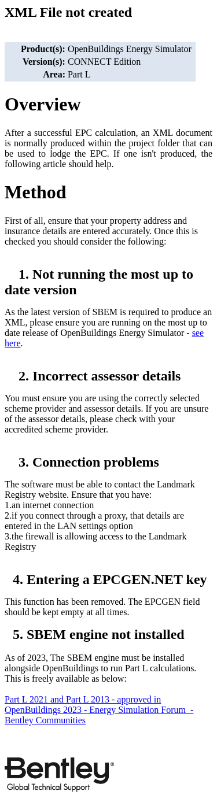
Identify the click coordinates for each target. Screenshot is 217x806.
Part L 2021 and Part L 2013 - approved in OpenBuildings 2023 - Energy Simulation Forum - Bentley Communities (99, 709)
